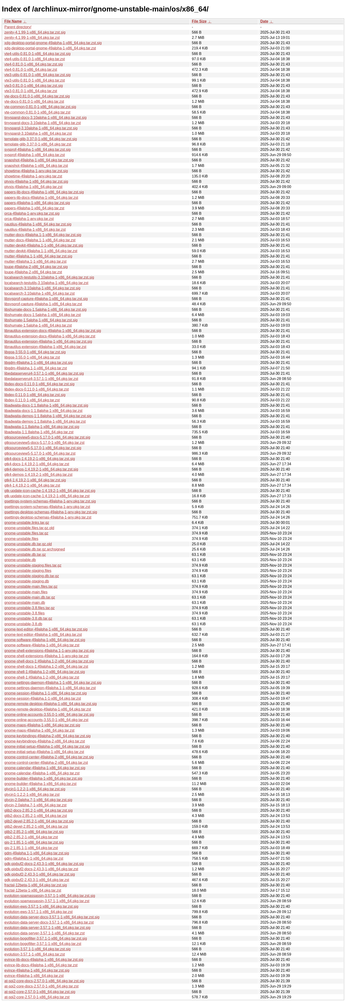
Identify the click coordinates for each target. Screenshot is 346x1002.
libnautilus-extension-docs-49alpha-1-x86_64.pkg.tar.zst (49, 336)
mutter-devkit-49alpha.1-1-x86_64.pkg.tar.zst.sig (43, 245)
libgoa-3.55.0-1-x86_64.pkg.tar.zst (32, 357)
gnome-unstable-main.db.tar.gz (29, 597)
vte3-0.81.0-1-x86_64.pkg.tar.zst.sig (33, 86)
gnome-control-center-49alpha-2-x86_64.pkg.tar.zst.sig (49, 757)
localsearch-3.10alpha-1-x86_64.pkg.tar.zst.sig (42, 288)
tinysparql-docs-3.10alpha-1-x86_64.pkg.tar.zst (42, 123)
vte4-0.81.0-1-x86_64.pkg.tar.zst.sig (33, 64)
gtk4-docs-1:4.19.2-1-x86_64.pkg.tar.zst (36, 464)
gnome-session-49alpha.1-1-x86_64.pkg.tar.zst (42, 698)
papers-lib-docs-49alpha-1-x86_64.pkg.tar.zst (41, 198)
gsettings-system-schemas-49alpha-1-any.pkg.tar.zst (47, 507)
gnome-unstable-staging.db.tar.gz (31, 576)
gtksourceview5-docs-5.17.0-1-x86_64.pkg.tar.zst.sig (47, 437)
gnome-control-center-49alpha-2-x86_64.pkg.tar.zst (46, 763)
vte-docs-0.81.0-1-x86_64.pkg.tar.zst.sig (37, 96)
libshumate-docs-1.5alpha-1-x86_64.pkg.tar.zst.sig (45, 309)
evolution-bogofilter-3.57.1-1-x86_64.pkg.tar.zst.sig (45, 938)
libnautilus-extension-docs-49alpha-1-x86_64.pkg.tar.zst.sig (52, 331)
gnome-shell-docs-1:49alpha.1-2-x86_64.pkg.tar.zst (46, 666)
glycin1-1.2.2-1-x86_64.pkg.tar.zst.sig (34, 789)
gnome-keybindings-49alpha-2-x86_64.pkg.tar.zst (44, 741)
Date (264, 21)
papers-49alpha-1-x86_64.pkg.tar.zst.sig (37, 203)
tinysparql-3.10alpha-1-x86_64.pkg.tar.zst (38, 133)
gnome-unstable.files (21, 539)
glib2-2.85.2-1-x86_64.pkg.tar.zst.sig (34, 832)
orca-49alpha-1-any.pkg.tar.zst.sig (32, 213)
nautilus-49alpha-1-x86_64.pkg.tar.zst (35, 229)
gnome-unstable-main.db (24, 603)
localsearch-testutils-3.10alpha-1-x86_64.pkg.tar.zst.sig (49, 277)
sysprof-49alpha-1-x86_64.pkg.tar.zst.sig (37, 149)
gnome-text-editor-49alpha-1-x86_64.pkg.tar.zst (43, 635)
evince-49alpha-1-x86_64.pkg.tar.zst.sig (36, 970)
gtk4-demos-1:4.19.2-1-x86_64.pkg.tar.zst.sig (41, 469)
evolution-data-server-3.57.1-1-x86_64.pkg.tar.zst (44, 933)
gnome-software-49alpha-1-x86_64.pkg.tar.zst (41, 645)
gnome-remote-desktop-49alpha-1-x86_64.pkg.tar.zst (47, 709)
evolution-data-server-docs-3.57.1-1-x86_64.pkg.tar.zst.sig (51, 917)
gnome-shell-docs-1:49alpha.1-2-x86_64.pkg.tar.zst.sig (49, 661)
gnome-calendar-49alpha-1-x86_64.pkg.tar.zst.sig (44, 768)
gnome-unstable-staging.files (27, 571)
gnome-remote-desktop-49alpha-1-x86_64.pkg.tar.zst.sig (50, 704)
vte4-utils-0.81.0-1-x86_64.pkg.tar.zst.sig (37, 54)
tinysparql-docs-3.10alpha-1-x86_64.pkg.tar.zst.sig (45, 118)
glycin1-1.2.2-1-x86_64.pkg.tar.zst (32, 794)
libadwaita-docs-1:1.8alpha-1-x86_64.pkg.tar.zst (43, 411)
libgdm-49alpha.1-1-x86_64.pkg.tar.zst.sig (38, 363)
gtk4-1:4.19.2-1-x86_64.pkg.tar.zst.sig (35, 480)
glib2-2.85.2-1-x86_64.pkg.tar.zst (31, 837)
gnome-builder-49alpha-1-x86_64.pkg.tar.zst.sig (43, 778)
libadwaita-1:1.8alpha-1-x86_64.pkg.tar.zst (39, 432)
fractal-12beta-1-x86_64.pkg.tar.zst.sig (35, 885)
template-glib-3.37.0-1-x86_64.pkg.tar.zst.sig (40, 139)
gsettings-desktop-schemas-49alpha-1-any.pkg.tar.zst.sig (50, 512)
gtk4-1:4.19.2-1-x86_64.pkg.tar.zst (32, 485)
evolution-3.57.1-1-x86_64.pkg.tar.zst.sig (37, 949)
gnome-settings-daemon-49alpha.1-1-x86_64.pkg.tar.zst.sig (52, 683)
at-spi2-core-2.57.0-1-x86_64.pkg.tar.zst (37, 997)
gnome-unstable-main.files (26, 592)
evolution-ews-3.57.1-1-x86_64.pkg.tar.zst (38, 912)
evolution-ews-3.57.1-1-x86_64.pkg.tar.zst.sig (41, 906)
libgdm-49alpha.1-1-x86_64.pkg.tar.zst (35, 368)
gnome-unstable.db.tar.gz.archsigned (34, 549)
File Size (199, 21)
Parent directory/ (17, 27)
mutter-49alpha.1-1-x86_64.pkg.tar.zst (35, 261)
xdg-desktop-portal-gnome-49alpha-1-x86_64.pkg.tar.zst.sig (53, 43)
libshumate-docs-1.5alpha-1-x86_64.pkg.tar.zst (42, 315)
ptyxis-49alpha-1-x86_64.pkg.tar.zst (33, 187)
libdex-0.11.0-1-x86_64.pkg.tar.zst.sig (34, 395)
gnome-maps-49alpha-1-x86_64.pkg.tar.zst (39, 730)
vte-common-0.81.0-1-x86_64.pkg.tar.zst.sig (40, 107)
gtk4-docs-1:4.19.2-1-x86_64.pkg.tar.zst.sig (39, 459)
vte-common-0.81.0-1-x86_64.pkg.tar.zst (37, 112)
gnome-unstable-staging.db (26, 581)
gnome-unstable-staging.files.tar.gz (32, 565)
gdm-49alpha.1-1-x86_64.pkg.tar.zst (33, 858)
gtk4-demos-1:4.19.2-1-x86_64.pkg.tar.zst (38, 475)
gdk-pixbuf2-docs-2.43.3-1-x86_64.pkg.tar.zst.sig (44, 864)
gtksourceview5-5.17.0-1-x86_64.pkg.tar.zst (40, 453)
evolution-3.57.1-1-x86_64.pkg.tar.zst (34, 954)
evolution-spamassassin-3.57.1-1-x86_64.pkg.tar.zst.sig (49, 896)
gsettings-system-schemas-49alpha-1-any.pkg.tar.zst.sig (50, 501)
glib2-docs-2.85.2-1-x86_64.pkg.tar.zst (35, 816)
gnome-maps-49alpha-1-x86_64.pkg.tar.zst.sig (42, 725)
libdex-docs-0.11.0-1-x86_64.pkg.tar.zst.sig (39, 384)
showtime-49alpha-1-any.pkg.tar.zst (33, 176)
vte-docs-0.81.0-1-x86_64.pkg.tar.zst (34, 101)
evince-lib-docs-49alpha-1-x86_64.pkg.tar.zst (40, 965)
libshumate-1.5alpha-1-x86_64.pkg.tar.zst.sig (40, 320)
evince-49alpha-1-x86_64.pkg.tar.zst (34, 976)
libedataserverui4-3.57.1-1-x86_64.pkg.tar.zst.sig (44, 373)
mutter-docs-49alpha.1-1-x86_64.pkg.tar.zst (40, 240)
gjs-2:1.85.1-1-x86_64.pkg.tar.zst (31, 848)
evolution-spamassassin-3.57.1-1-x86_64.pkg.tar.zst (46, 901)
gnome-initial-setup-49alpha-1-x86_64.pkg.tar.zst (44, 752)
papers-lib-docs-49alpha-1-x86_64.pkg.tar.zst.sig (44, 192)
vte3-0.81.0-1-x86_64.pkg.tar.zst (30, 91)
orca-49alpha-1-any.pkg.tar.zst (29, 219)
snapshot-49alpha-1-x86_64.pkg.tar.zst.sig (39, 160)
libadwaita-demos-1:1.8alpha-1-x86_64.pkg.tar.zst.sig (47, 416)
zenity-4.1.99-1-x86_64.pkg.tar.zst (32, 38)
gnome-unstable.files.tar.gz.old (29, 528)
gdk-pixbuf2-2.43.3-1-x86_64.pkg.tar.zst (36, 880)
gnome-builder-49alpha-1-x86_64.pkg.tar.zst (40, 784)
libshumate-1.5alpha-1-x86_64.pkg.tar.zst (38, 325)
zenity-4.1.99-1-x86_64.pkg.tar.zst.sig (34, 32)
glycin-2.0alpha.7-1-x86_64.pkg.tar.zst (35, 805)
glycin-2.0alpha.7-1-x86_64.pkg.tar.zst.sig (38, 800)
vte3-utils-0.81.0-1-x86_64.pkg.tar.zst (34, 80)
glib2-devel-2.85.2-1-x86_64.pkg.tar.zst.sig (39, 821)
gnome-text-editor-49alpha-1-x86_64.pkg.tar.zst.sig (46, 629)
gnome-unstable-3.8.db (23, 624)
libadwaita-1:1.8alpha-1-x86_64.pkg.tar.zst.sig (41, 427)
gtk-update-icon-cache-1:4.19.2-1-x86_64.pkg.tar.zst (47, 496)
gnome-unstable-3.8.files (24, 613)
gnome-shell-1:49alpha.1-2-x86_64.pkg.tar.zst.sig (44, 672)
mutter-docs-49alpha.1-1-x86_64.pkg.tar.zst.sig (42, 235)
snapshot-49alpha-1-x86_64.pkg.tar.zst (36, 166)
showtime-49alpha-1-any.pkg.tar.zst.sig (36, 171)
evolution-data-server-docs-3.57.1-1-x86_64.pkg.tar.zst (49, 922)
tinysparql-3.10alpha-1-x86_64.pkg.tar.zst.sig (40, 128)
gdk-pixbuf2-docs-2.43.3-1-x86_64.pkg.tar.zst (41, 869)
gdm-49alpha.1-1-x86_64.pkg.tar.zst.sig (36, 853)
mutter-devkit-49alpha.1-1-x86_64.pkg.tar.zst (40, 251)
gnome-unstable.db (20, 560)
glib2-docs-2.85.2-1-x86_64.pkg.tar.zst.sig (38, 810)
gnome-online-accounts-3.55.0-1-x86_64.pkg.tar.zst (46, 720)
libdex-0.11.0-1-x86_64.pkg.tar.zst (32, 400)
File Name (13, 21)
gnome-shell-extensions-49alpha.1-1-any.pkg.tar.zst (46, 656)
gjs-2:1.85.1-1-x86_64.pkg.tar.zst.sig (34, 842)
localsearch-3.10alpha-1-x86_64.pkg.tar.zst (39, 293)
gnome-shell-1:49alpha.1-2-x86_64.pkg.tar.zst (41, 677)
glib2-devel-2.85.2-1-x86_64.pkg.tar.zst (36, 826)
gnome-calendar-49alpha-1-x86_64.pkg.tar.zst (41, 773)
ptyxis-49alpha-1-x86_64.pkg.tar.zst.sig (36, 181)
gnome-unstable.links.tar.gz (26, 523)
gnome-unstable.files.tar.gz (26, 533)
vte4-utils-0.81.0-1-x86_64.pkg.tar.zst (34, 59)
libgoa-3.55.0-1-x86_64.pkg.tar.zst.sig (35, 352)
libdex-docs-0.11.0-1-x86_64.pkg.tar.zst (36, 389)
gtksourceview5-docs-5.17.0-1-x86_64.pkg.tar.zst (44, 443)
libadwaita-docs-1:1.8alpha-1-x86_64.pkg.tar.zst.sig (46, 405)
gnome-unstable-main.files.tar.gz (30, 586)
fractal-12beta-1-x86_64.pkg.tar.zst (32, 890)
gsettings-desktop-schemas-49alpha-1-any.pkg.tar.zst (47, 517)
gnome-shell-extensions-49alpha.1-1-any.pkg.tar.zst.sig (49, 651)
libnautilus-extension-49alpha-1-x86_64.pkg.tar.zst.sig (48, 341)
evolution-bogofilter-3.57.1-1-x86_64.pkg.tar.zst (42, 944)
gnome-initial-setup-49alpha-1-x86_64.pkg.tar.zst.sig (47, 746)
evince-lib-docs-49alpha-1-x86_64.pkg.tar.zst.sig (43, 960)
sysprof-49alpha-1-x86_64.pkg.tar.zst (34, 155)
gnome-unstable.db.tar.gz (25, 555)
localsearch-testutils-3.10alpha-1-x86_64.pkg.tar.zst (46, 283)
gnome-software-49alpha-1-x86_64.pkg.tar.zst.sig (44, 640)
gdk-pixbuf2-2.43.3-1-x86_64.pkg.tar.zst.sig (39, 874)
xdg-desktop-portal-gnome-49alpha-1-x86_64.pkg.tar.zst (50, 48)
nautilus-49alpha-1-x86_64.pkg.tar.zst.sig (37, 224)
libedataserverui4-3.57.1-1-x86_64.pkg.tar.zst (41, 379)
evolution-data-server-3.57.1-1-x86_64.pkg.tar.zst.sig (47, 928)
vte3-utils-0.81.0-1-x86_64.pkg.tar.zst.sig (37, 75)
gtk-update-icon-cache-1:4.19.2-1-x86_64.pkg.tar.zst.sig (49, 491)
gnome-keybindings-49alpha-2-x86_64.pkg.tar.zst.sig (47, 736)
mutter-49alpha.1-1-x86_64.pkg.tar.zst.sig (38, 256)
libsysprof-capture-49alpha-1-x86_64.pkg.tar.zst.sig (46, 299)
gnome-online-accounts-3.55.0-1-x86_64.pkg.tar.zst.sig (49, 715)
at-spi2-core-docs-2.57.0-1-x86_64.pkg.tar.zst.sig (44, 981)
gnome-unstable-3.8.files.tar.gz (29, 608)
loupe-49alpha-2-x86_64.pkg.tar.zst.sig (36, 267)
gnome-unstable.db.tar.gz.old (28, 544)
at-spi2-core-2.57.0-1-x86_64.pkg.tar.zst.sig (39, 992)
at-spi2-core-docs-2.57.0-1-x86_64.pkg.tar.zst (41, 986)
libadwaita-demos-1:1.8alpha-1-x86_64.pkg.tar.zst (45, 421)
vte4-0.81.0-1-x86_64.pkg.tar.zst (30, 69)
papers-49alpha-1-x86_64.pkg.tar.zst (34, 208)
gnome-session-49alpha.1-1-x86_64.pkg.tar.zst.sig (45, 693)
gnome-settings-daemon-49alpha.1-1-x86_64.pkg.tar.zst (50, 688)
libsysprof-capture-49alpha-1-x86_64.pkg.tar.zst (43, 304)
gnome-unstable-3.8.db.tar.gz (28, 618)
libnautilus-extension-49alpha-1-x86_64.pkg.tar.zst (45, 347)
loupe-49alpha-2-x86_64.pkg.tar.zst (33, 272)
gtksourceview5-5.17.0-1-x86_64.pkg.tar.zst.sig (42, 448)
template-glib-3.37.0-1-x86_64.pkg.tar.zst (37, 144)
